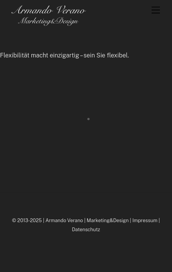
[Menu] (155, 10)
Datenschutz (86, 229)
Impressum (144, 220)
